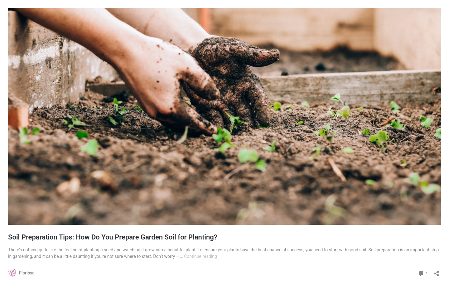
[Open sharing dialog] (436, 271)
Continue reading (200, 256)
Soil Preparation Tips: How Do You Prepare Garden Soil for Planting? (112, 237)
